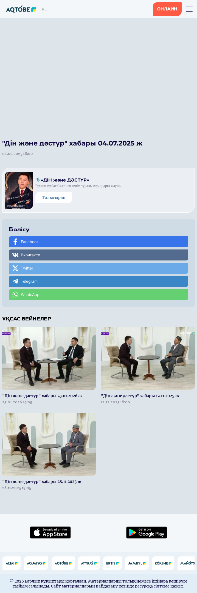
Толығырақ (53, 197)
